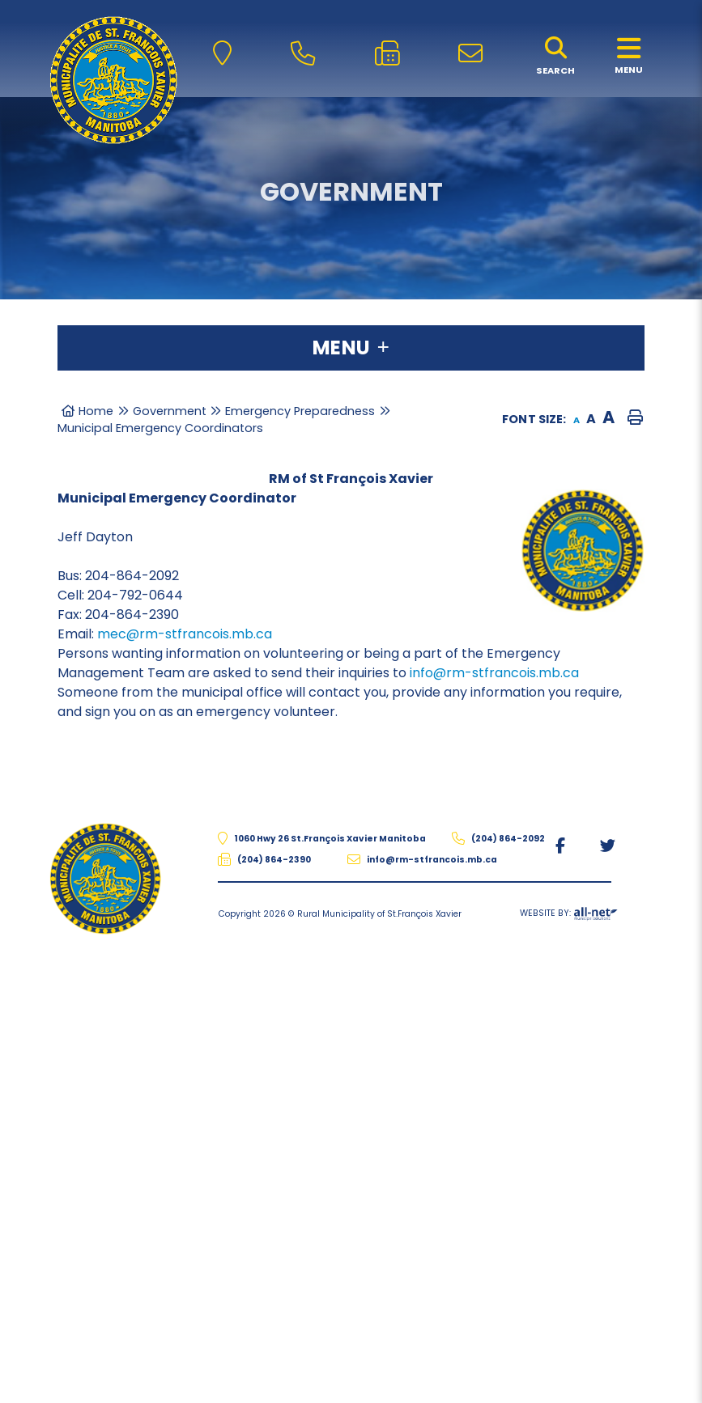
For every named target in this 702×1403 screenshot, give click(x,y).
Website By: (569, 916)
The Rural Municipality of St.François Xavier (113, 80)
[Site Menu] (350, 348)
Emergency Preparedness (300, 411)
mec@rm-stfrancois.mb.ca (184, 634)
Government (169, 411)
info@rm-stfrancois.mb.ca (494, 672)
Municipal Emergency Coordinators (160, 428)
